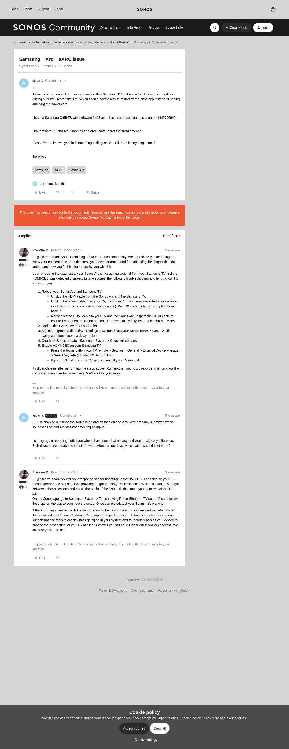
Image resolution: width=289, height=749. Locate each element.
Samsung (41, 170)
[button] (236, 27)
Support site (174, 27)
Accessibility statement (173, 590)
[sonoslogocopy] (145, 9)
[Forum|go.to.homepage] (54, 27)
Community (21, 42)
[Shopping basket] (273, 9)
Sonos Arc (76, 170)
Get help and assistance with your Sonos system (69, 42)
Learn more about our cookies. (224, 718)
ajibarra (37, 81)
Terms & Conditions (113, 590)
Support (43, 9)
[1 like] (49, 183)
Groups (154, 27)
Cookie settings (142, 590)
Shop (15, 9)
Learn (28, 9)
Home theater (120, 42)
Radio (58, 9)
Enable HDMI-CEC (55, 345)
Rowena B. (40, 250)
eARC (58, 170)
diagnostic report (138, 368)
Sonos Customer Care (76, 515)
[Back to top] (279, 583)
